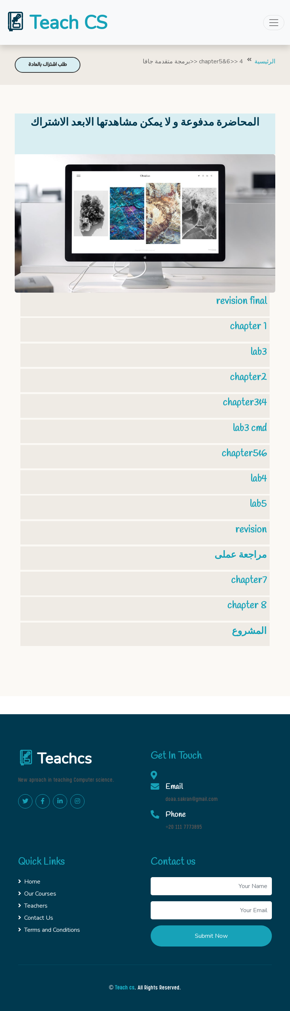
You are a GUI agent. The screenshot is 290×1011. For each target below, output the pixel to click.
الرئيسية (265, 61)
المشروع (249, 631)
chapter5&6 (244, 453)
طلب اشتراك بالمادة (47, 65)
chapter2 (248, 377)
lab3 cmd (250, 428)
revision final (241, 301)
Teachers (33, 906)
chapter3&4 (245, 402)
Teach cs (124, 988)
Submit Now (211, 936)
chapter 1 (248, 326)
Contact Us (35, 918)
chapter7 (249, 580)
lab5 (258, 504)
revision (251, 529)
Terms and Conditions (49, 930)
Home (29, 882)
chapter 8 (247, 605)
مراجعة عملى (240, 555)
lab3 (258, 352)
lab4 (258, 479)
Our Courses (37, 894)
